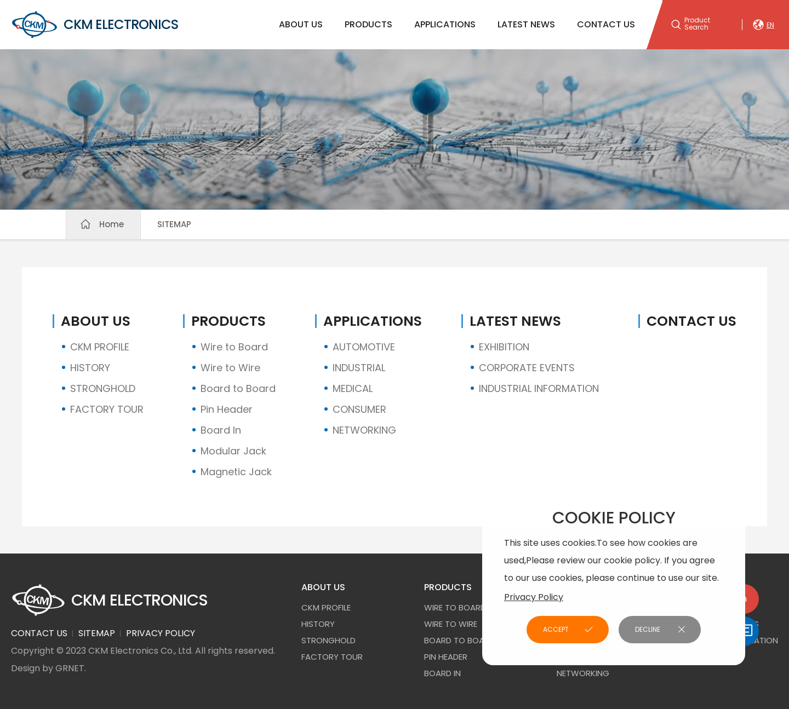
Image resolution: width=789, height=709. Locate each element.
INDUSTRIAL (359, 367)
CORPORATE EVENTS (527, 367)
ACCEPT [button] (556, 629)
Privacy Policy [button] (533, 597)
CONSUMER (359, 409)
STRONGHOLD (102, 388)
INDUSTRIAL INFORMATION (539, 388)
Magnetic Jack (236, 472)
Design (25, 668)
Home (111, 224)
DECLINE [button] (647, 629)
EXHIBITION (504, 347)
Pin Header (227, 409)
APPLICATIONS (445, 24)
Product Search (697, 24)
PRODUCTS (368, 24)
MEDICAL (353, 388)
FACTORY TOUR (107, 409)
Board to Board (238, 388)
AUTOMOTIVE (364, 347)
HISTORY (90, 367)
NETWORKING (364, 430)
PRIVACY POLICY (160, 633)
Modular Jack (233, 451)
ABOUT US (301, 24)
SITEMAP (174, 224)
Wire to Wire (230, 367)
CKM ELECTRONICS (94, 24)
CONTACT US (606, 24)
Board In (221, 430)
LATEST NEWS (526, 24)
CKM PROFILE (99, 347)
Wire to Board (234, 347)
